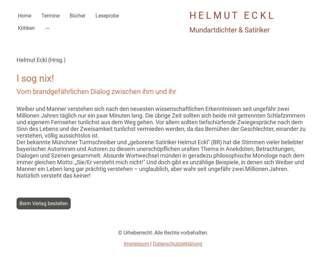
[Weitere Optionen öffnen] (47, 28)
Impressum (137, 244)
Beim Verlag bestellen (43, 203)
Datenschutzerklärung (177, 244)
